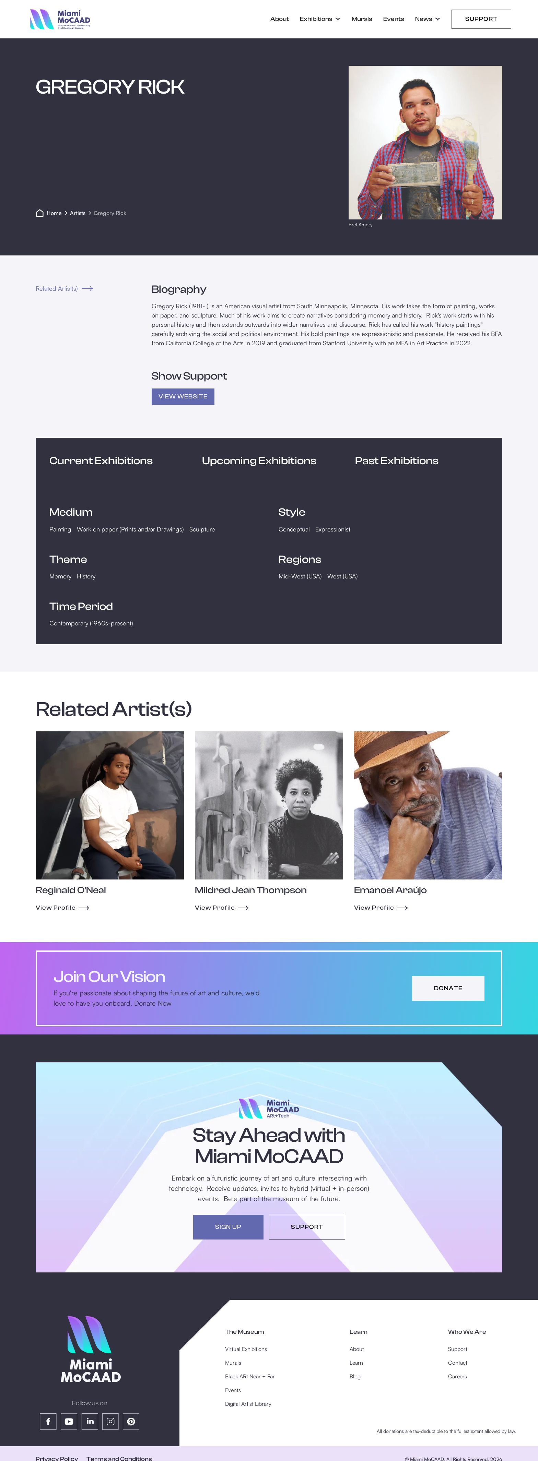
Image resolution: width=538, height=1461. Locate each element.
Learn (356, 1362)
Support (481, 19)
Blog (355, 1376)
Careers (457, 1376)
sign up (228, 1227)
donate (448, 988)
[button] (320, 19)
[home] (60, 19)
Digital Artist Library (248, 1403)
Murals (362, 19)
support (307, 1227)
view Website (183, 396)
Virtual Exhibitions (246, 1348)
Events (393, 19)
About (279, 19)
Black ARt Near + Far (250, 1376)
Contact (457, 1362)
